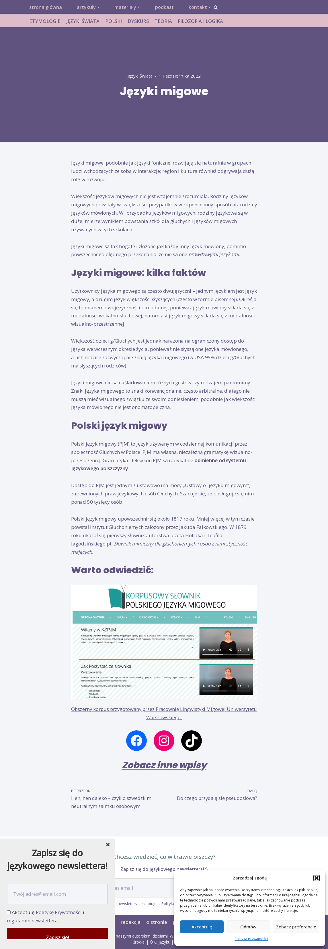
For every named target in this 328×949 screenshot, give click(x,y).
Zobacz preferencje (296, 927)
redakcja (130, 922)
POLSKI (114, 21)
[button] (316, 878)
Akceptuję (202, 927)
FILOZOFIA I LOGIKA (201, 21)
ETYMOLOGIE (44, 21)
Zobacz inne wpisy (164, 765)
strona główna (46, 7)
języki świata (140, 76)
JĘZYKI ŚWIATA (83, 21)
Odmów (248, 927)
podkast (166, 7)
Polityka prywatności (251, 938)
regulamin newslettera (32, 920)
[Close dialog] (108, 845)
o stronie (156, 922)
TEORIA (164, 21)
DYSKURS (139, 21)
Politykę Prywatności (59, 912)
